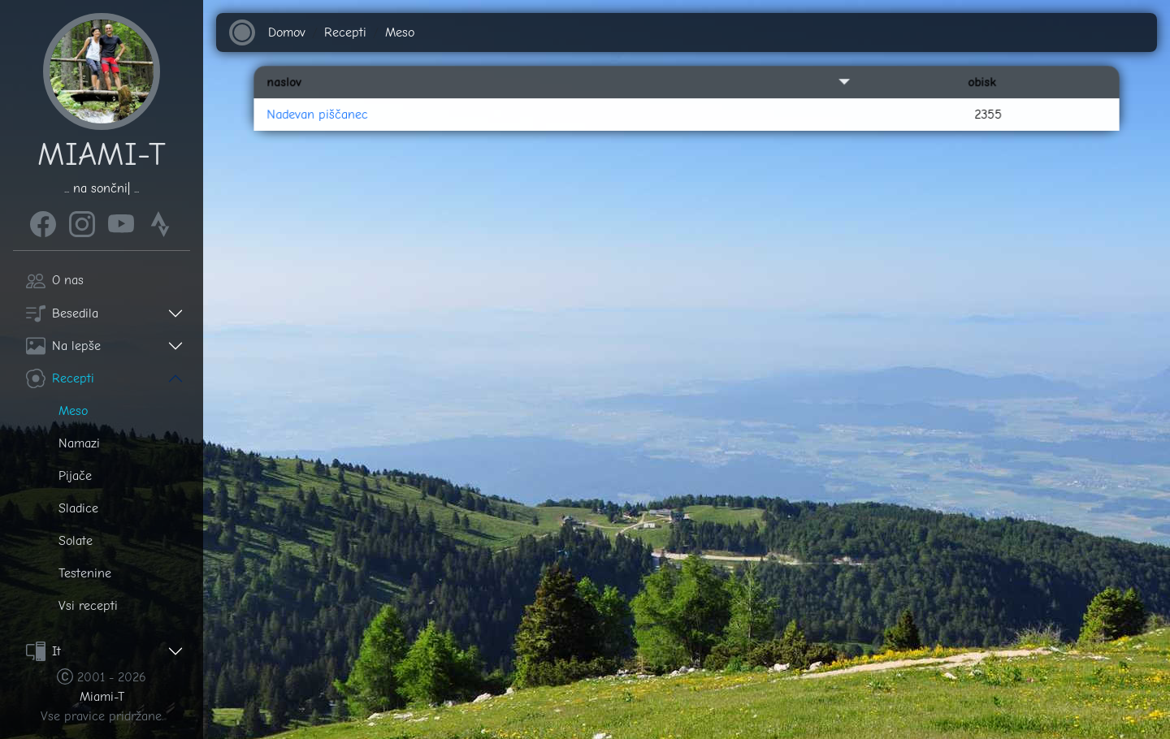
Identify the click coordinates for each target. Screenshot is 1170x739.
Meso (73, 411)
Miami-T (102, 696)
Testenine (84, 573)
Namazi (79, 443)
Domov (287, 32)
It (43, 651)
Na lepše (63, 346)
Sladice (78, 508)
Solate (75, 541)
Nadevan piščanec (359, 135)
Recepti (60, 378)
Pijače (75, 476)
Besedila (62, 313)
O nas (55, 280)
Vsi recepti (88, 606)
